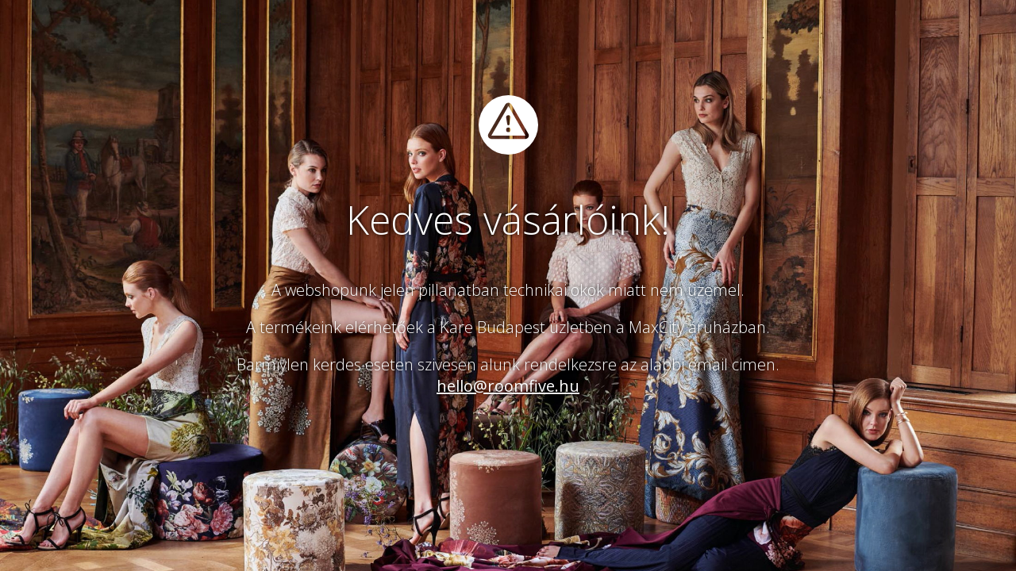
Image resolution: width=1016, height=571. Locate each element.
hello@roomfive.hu (508, 386)
